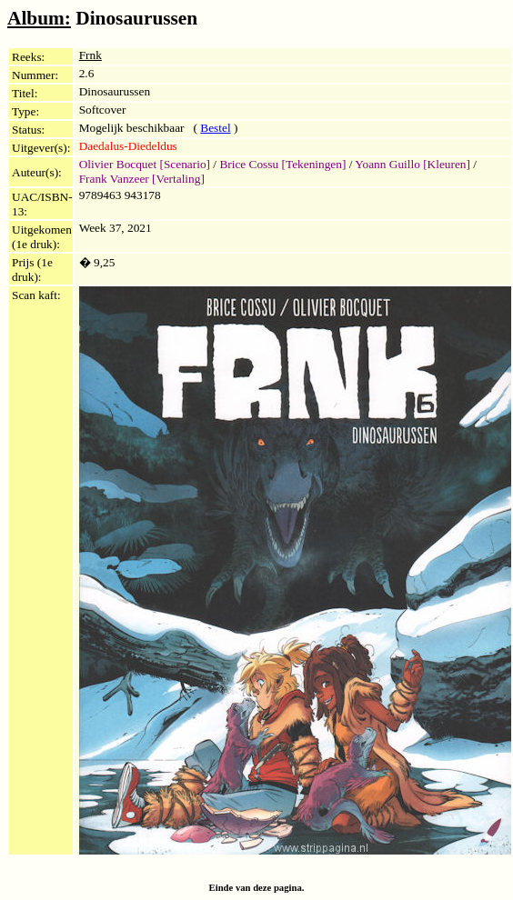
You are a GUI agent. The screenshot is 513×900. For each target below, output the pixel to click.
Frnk (90, 55)
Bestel (215, 128)
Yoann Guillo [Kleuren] (412, 164)
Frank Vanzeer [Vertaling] (142, 178)
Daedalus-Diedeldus (128, 146)
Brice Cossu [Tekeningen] (282, 164)
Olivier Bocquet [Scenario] (144, 164)
